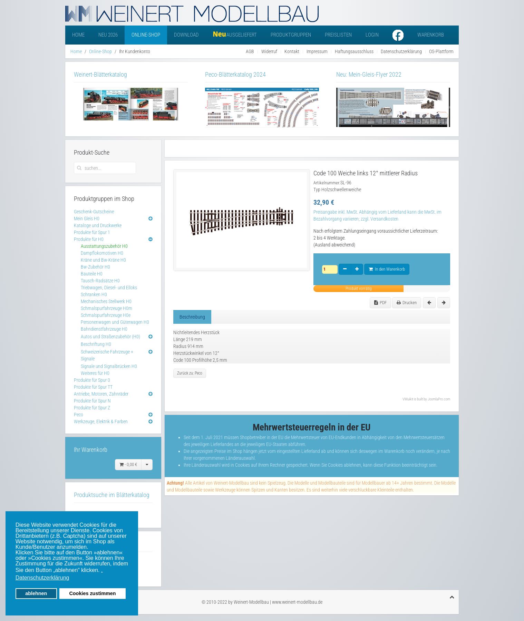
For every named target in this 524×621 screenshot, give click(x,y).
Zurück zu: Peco (189, 373)
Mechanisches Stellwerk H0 (106, 301)
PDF (380, 302)
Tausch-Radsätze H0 (100, 280)
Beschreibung (192, 317)
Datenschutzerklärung (401, 51)
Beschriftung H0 (96, 344)
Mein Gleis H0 (86, 218)
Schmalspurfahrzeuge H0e (105, 315)
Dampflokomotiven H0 (102, 253)
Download (186, 35)
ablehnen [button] (36, 593)
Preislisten (338, 35)
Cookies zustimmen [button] (92, 593)
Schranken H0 (94, 294)
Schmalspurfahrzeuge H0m (106, 308)
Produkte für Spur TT (93, 387)
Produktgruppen (291, 35)
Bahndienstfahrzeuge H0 (104, 329)
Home (78, 35)
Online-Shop (146, 35)
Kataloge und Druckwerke (98, 225)
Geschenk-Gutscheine (94, 211)
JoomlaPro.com (439, 399)
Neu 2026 (108, 35)
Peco (78, 414)
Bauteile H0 (92, 273)
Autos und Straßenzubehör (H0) (110, 336)
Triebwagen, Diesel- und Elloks (109, 287)
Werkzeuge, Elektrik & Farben (101, 421)
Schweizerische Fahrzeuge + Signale (107, 355)
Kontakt (291, 51)
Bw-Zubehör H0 (95, 267)
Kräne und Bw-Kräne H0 (103, 260)
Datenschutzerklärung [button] (42, 578)
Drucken (407, 302)
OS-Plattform (441, 51)
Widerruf (269, 51)
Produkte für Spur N (92, 401)
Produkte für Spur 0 (92, 380)
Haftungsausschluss (354, 51)
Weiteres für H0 (95, 373)
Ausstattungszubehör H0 (104, 246)
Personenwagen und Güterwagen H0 (115, 322)
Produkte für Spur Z (92, 407)
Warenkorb (430, 35)
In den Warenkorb (387, 269)
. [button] (102, 570)
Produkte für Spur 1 (92, 232)
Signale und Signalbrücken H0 (109, 366)
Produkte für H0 (89, 239)
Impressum (317, 51)
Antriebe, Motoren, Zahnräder (101, 394)
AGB (250, 51)
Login (372, 35)
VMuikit (407, 399)
